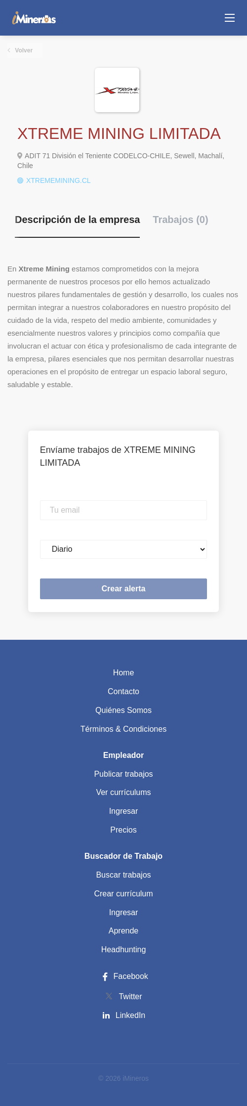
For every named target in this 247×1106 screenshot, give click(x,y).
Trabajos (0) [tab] (180, 219)
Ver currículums (123, 792)
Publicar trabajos (123, 774)
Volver (23, 50)
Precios (123, 830)
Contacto (123, 691)
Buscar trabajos (123, 875)
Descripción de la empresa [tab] (77, 219)
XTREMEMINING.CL (58, 180)
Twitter (130, 996)
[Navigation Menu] (230, 17)
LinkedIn (131, 1015)
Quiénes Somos (123, 710)
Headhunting (123, 949)
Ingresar (123, 811)
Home (123, 672)
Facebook (123, 976)
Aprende (124, 931)
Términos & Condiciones (123, 729)
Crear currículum (123, 893)
